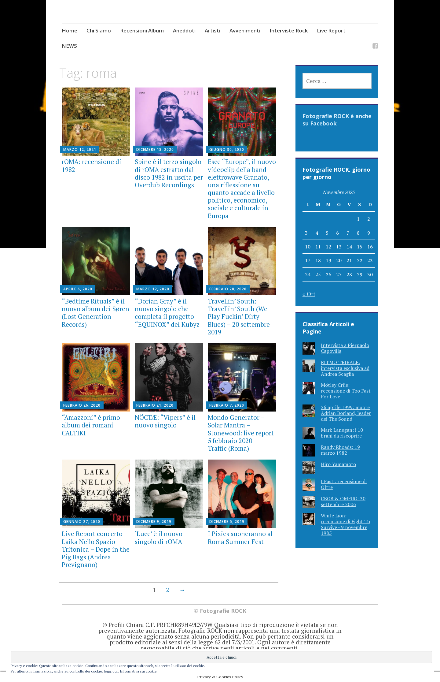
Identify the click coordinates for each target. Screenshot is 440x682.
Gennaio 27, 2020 (81, 521)
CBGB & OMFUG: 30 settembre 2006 (343, 501)
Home (69, 30)
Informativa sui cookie (138, 671)
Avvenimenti (244, 30)
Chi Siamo (98, 30)
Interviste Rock (289, 30)
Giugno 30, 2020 (226, 149)
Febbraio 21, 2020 (155, 405)
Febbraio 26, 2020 (82, 405)
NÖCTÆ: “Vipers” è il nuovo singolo (165, 421)
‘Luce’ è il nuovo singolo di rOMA (158, 537)
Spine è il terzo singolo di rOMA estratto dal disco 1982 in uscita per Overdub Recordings (169, 173)
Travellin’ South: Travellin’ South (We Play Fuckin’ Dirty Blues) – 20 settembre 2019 (239, 316)
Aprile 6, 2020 (77, 289)
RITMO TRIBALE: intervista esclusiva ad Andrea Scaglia (345, 368)
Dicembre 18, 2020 (155, 149)
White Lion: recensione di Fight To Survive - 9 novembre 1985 (345, 524)
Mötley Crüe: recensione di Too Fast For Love (346, 391)
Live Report (331, 30)
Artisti (212, 30)
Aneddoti (184, 30)
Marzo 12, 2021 (79, 149)
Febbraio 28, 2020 (228, 289)
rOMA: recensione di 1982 (91, 165)
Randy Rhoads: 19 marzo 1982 (340, 450)
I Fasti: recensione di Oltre (344, 484)
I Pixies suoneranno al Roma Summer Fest (240, 537)
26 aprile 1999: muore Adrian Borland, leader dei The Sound (346, 413)
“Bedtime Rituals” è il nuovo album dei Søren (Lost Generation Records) (95, 313)
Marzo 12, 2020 (152, 289)
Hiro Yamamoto (338, 464)
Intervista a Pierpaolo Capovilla (345, 348)
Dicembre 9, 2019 (153, 521)
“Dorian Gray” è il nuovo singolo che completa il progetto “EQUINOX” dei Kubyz (167, 313)
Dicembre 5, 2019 (226, 521)
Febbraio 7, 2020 (226, 405)
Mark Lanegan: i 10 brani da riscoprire (342, 433)
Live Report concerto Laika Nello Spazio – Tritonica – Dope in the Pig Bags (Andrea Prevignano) (96, 549)
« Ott (308, 294)
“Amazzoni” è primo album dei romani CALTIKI (91, 425)
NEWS (69, 45)
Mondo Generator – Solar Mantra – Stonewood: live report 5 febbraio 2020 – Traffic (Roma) (241, 433)
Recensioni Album (142, 30)
